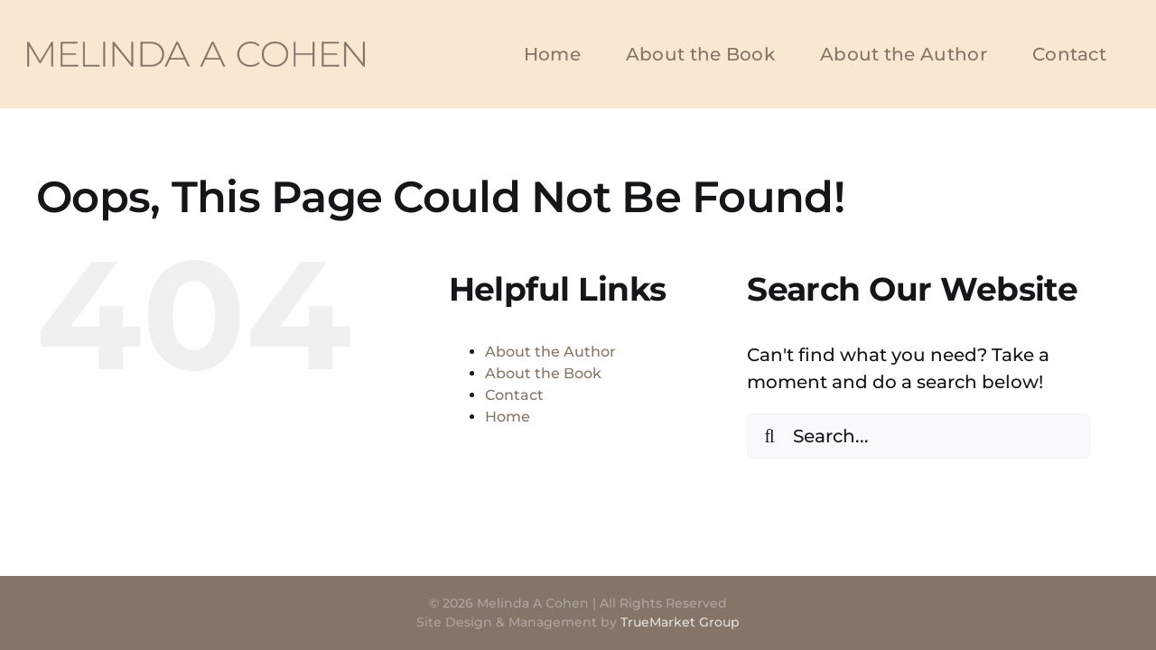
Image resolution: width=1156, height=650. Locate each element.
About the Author (550, 351)
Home (507, 416)
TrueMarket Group (680, 622)
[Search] (769, 436)
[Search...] (918, 436)
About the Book (543, 373)
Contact (514, 395)
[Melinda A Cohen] (196, 50)
